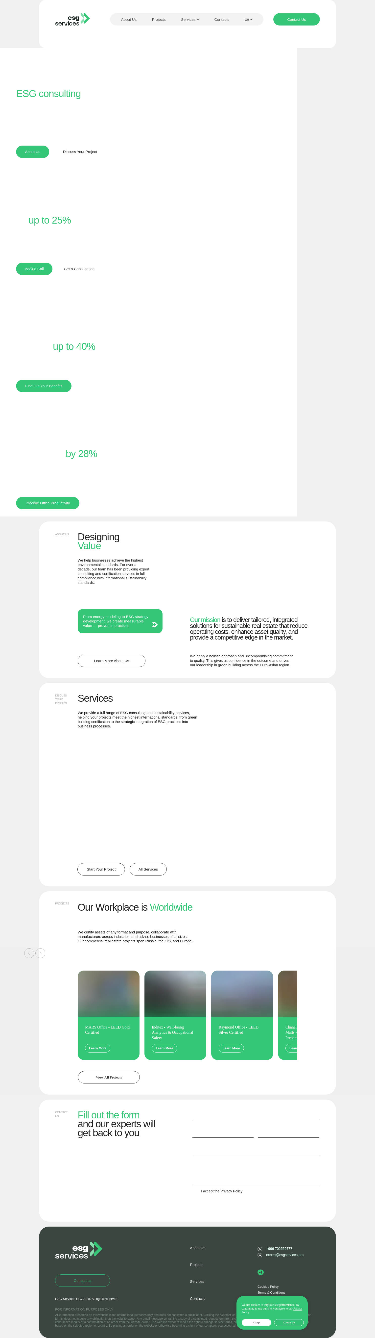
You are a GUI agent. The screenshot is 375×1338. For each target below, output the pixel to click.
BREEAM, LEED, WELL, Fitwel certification (100, 754)
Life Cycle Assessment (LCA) (106, 809)
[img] (262, 825)
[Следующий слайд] (40, 953)
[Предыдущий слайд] (29, 953)
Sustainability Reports (180, 807)
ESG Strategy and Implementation (251, 809)
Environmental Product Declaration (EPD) (256, 751)
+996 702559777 (279, 1249)
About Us (129, 19)
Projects (158, 19)
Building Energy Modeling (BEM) (174, 751)
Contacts (221, 19)
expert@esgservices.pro (285, 1255)
